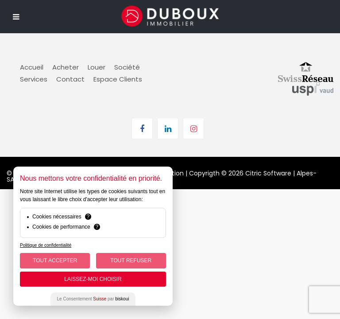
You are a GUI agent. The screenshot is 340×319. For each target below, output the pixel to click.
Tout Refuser (130, 260)
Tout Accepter (55, 260)
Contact (70, 79)
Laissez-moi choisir (92, 279)
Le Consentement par (93, 298)
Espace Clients (117, 79)
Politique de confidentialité (45, 245)
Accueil (31, 67)
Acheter (65, 67)
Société (127, 67)
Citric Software (268, 173)
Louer (96, 67)
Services (33, 79)
